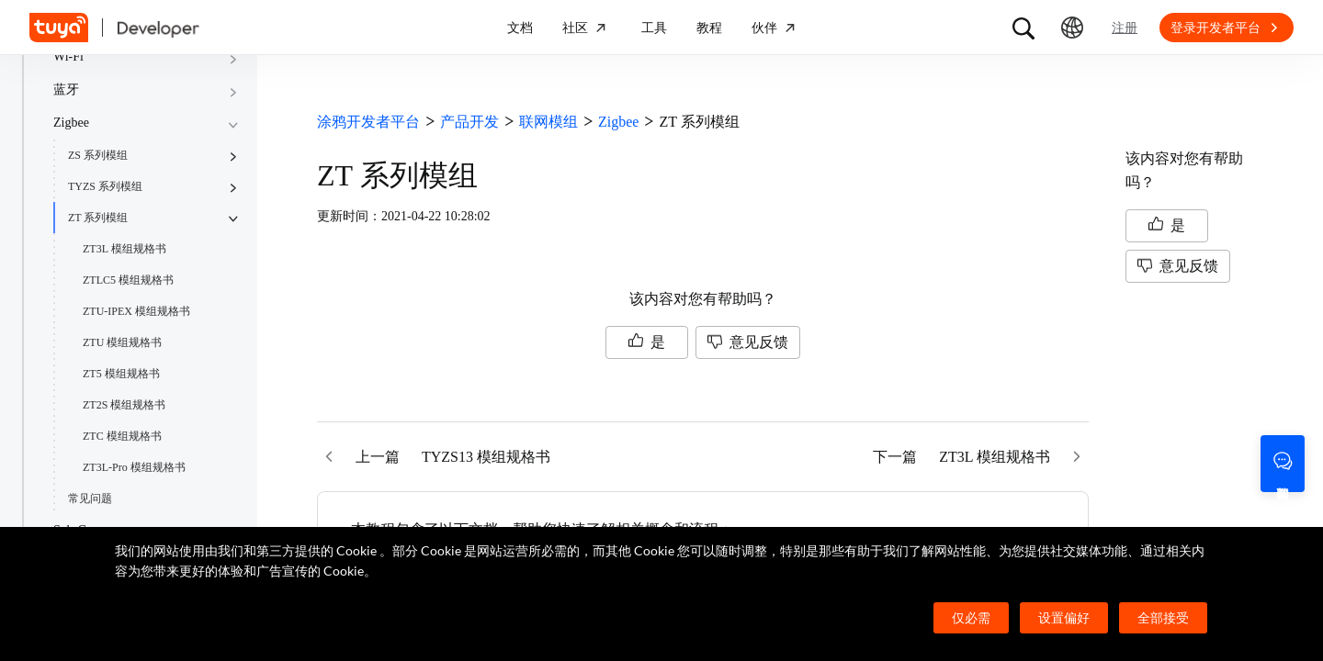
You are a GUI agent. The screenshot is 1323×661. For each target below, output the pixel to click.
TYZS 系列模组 (105, 186)
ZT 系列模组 (98, 217)
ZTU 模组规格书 (122, 342)
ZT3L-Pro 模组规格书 (134, 467)
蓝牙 (66, 89)
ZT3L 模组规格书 (124, 248)
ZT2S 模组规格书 (124, 404)
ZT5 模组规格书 (121, 373)
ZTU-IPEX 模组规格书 (136, 311)
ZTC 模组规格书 (122, 436)
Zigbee (71, 122)
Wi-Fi (68, 56)
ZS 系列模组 (98, 155)
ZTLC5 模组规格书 (128, 280)
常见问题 (90, 498)
